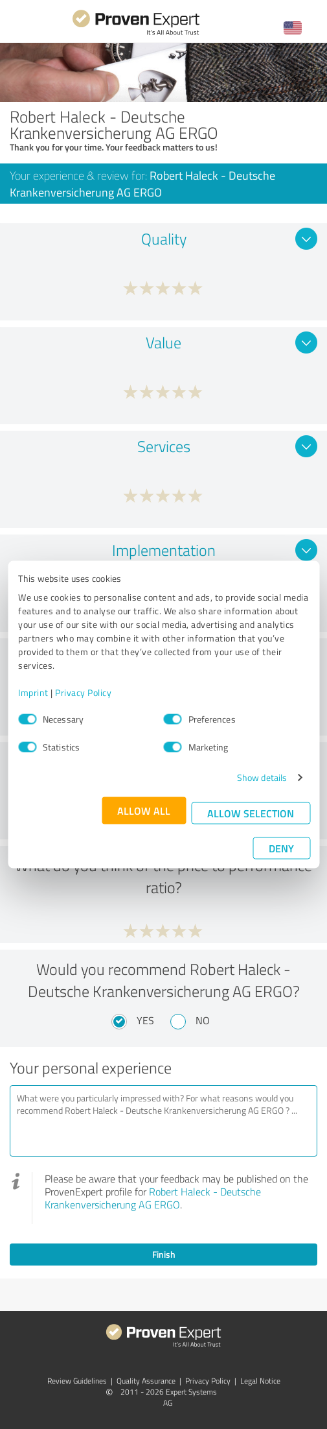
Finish (163, 1254)
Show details (262, 777)
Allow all (143, 810)
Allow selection (250, 813)
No (203, 1020)
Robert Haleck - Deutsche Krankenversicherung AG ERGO (153, 1198)
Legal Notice (260, 1380)
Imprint (33, 692)
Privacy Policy (83, 692)
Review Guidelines (77, 1380)
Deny (281, 848)
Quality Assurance (146, 1380)
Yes (145, 1020)
